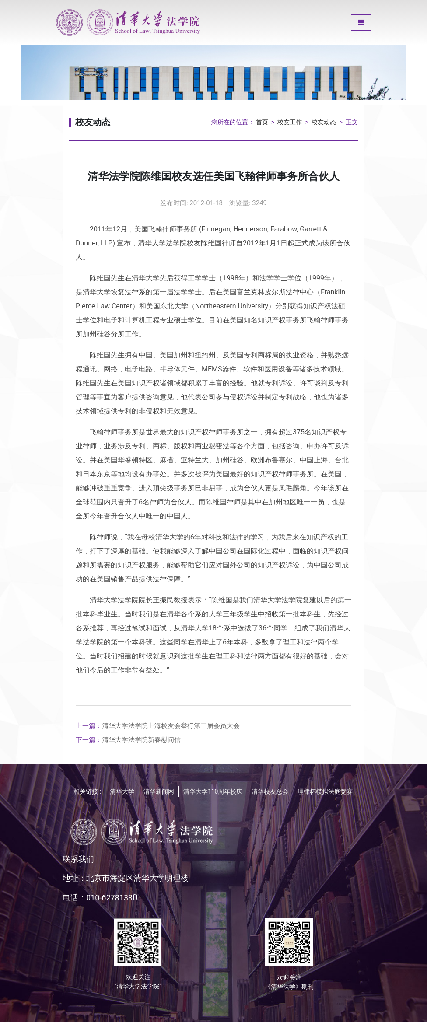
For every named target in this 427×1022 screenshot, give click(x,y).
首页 (262, 122)
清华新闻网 (159, 791)
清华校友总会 (270, 791)
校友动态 (324, 122)
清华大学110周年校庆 (213, 791)
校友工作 (289, 122)
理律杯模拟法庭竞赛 (325, 791)
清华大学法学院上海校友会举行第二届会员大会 (158, 726)
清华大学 (122, 791)
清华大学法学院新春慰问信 (128, 740)
